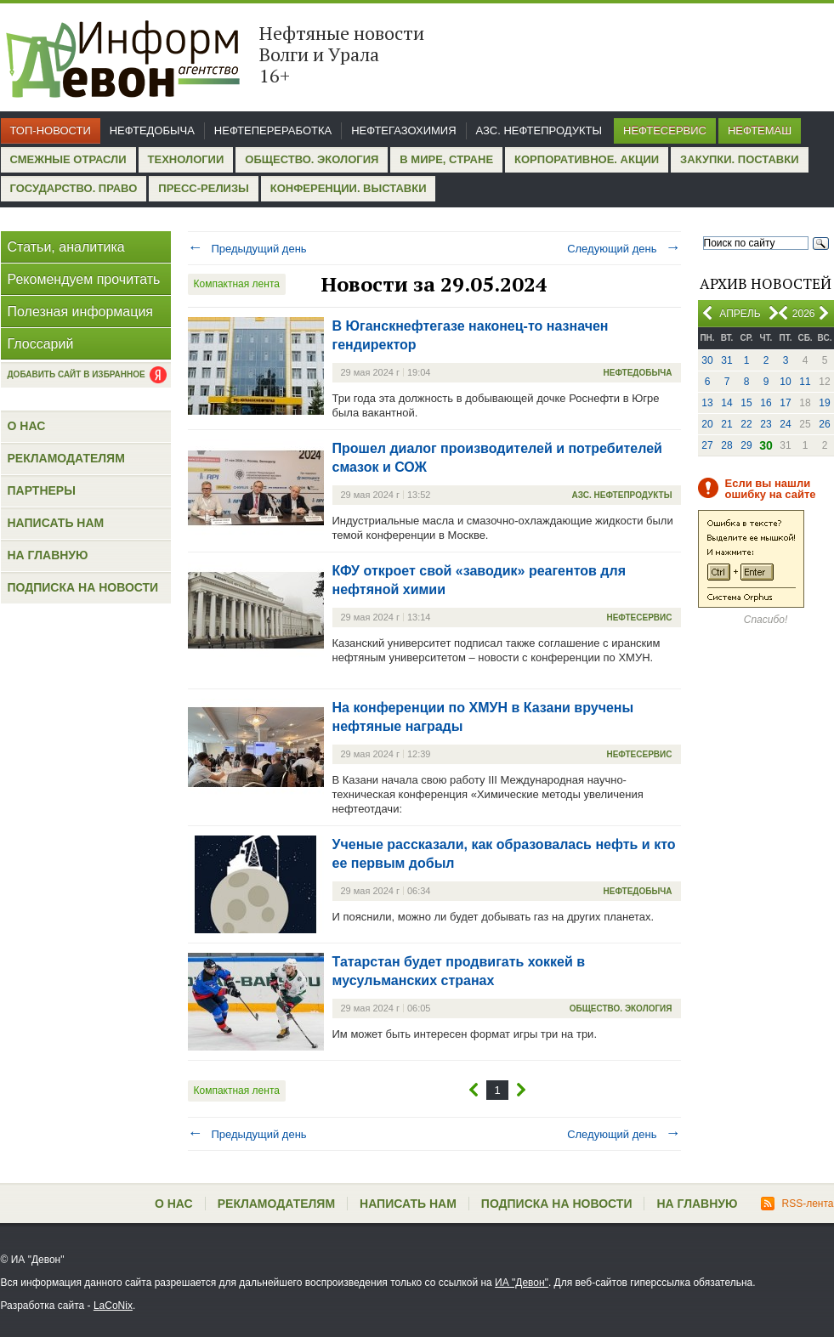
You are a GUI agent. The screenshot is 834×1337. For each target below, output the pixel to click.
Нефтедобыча (152, 130)
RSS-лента (797, 1203)
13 (706, 403)
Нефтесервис (664, 130)
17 (785, 403)
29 (746, 445)
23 (765, 424)
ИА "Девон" (521, 1283)
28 (726, 445)
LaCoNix (113, 1306)
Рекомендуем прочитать (84, 279)
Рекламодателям (66, 458)
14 (726, 403)
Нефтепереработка (273, 130)
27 (706, 445)
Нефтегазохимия (403, 130)
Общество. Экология (311, 159)
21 (726, 424)
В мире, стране (446, 159)
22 (746, 424)
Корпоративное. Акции (586, 159)
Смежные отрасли (68, 159)
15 (746, 403)
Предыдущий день (247, 248)
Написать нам (56, 523)
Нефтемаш (759, 130)
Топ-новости (50, 130)
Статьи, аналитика (66, 247)
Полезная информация (81, 311)
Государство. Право (74, 188)
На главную (48, 555)
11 (804, 382)
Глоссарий (41, 344)
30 (706, 360)
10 (785, 382)
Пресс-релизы (203, 188)
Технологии (186, 159)
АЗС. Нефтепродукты (539, 130)
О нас (27, 426)
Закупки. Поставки (739, 159)
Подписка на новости (83, 587)
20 (706, 424)
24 (785, 424)
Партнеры (42, 490)
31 (726, 360)
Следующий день (623, 248)
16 (765, 403)
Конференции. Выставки (348, 188)
